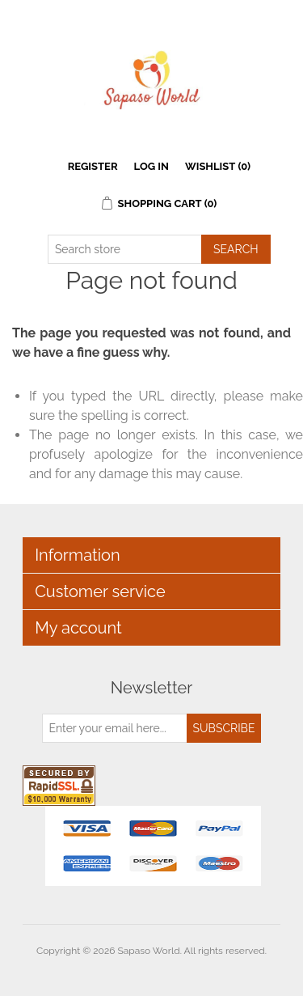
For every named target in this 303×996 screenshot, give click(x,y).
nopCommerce (179, 970)
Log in (151, 166)
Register (93, 166)
